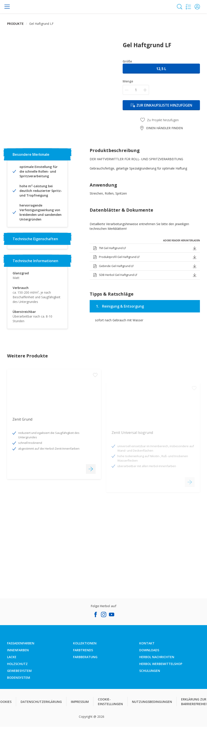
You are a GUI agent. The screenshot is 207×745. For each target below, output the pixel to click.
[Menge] (136, 90)
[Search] (179, 6)
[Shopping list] (188, 6)
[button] (197, 6)
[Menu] (7, 6)
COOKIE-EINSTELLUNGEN (110, 701)
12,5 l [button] (161, 68)
